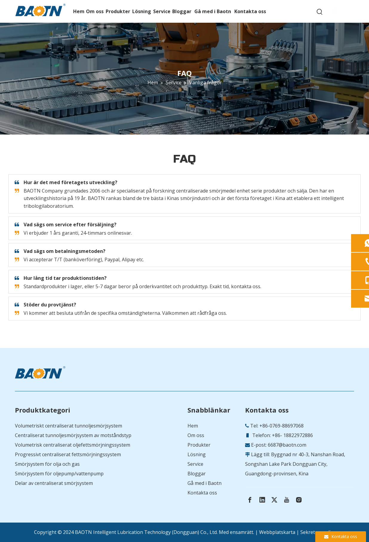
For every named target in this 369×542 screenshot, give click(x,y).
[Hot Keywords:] (319, 12)
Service (195, 464)
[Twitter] (274, 500)
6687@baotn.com (287, 445)
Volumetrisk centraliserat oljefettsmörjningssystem (72, 445)
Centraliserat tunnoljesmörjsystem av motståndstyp (73, 435)
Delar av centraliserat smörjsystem (54, 483)
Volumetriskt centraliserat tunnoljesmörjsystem (68, 425)
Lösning (196, 454)
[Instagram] (299, 500)
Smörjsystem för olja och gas (47, 464)
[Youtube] (286, 500)
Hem (192, 425)
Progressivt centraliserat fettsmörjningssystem (68, 454)
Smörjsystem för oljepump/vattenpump (59, 473)
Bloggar (196, 473)
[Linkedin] (262, 500)
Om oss (195, 435)
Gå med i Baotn (204, 483)
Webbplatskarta (277, 532)
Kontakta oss (202, 492)
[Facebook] (250, 500)
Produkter (198, 445)
